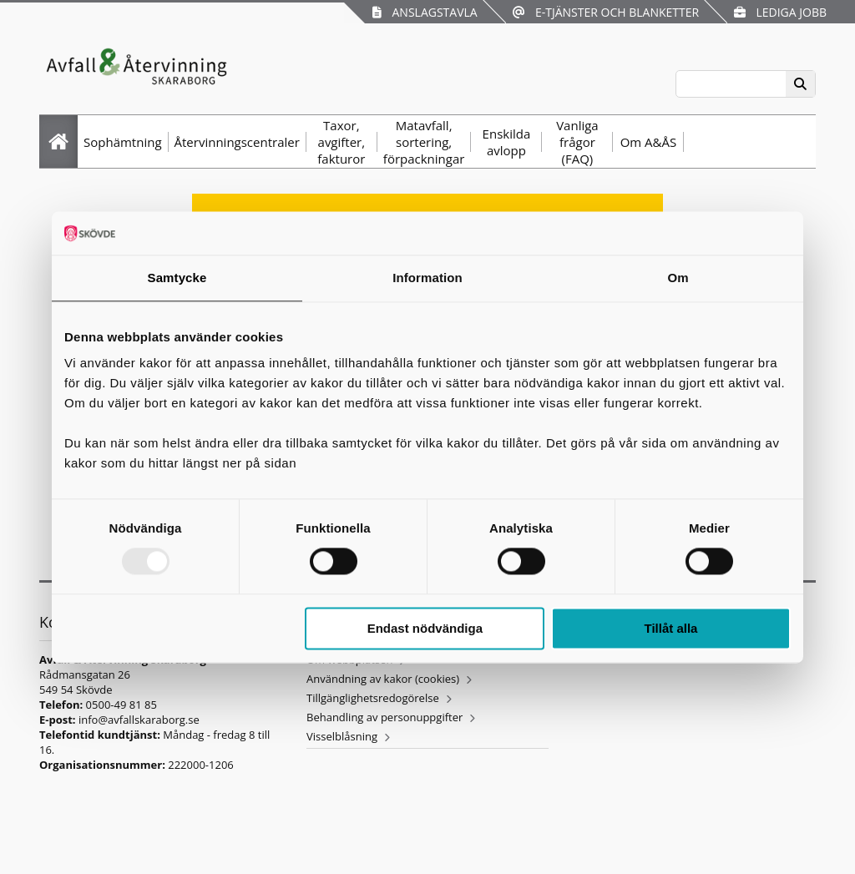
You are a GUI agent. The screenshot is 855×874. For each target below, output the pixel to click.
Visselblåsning (341, 736)
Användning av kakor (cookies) (382, 678)
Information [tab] (427, 277)
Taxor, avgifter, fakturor (341, 142)
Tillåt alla (670, 628)
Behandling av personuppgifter (384, 717)
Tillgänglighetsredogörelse (372, 697)
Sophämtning (122, 142)
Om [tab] (677, 277)
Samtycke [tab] (177, 277)
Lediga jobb (780, 12)
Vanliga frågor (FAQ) (577, 142)
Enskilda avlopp (507, 142)
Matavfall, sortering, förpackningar (424, 142)
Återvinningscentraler (237, 142)
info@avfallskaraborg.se (139, 719)
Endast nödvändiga (425, 628)
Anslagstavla (424, 12)
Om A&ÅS (648, 142)
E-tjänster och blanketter (606, 12)
